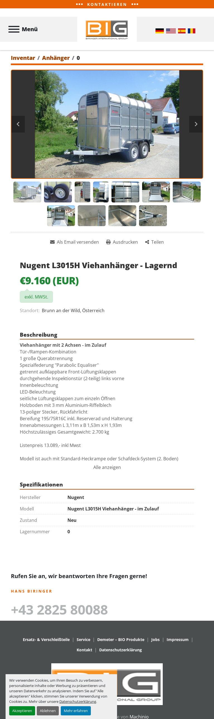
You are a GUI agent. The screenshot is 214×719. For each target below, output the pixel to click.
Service (83, 639)
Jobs (155, 639)
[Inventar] (23, 58)
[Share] (154, 242)
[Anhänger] (56, 58)
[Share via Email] (75, 242)
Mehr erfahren (76, 710)
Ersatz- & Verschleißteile (46, 639)
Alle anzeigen (107, 467)
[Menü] (14, 29)
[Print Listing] (122, 242)
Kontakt (84, 649)
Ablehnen (48, 710)
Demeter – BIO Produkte (120, 639)
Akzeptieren (22, 710)
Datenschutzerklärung (77, 701)
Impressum (178, 639)
